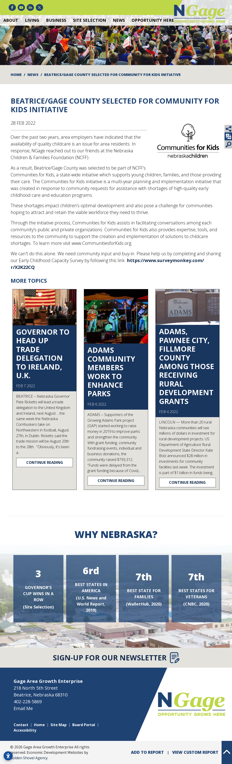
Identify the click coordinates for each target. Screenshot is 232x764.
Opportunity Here (153, 20)
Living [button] (32, 20)
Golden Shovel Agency (29, 757)
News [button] (119, 20)
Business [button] (56, 20)
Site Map (59, 724)
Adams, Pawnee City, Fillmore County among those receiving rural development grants (186, 366)
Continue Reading (44, 462)
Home (39, 724)
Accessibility (25, 730)
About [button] (10, 20)
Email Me (23, 708)
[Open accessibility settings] (8, 755)
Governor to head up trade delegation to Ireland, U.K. (43, 353)
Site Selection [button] (89, 20)
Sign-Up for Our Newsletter (116, 657)
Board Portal (83, 724)
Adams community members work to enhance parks (111, 371)
